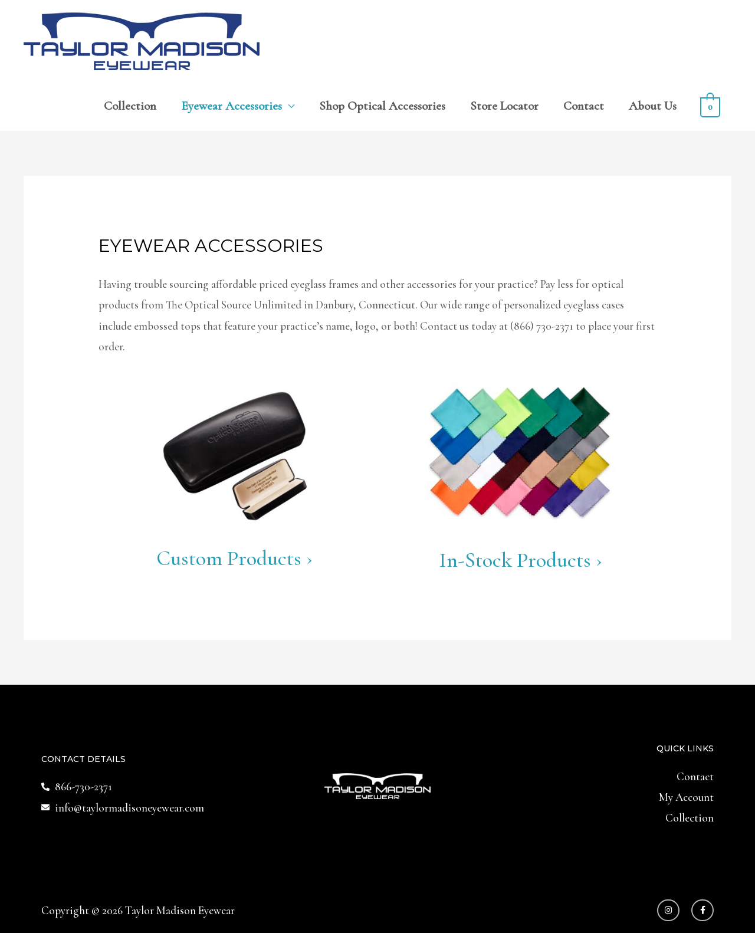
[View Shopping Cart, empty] (710, 106)
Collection (130, 105)
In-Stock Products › (520, 560)
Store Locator (504, 105)
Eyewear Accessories (231, 105)
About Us (653, 105)
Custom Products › (234, 558)
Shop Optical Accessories (382, 105)
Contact (583, 105)
